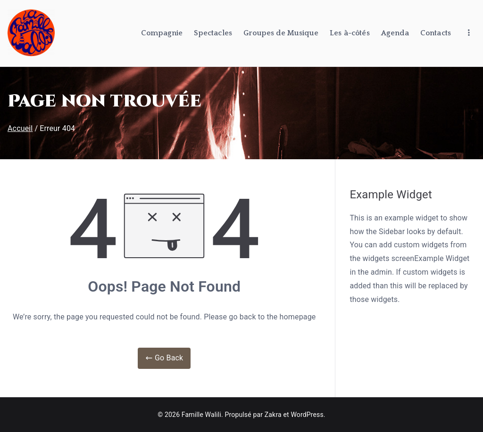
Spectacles (213, 33)
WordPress (307, 414)
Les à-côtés (350, 33)
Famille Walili (201, 414)
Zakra (273, 414)
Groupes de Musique (280, 33)
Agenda (395, 33)
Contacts (435, 33)
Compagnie (162, 33)
